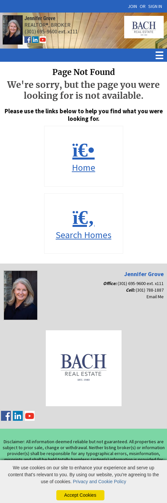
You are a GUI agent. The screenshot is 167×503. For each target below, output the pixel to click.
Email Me (155, 297)
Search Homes (83, 224)
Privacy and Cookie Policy (99, 481)
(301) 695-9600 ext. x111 (141, 283)
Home (83, 156)
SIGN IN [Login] (155, 6)
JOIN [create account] (132, 6)
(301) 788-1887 (150, 290)
